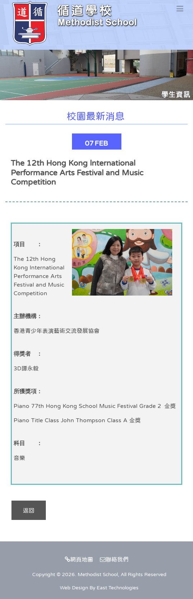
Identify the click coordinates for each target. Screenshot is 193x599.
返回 (28, 510)
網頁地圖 (79, 559)
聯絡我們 (114, 559)
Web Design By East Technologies (99, 587)
